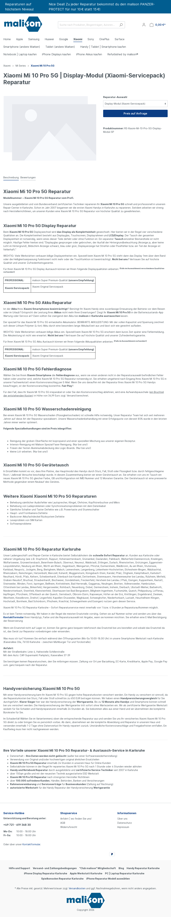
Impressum (123, 827)
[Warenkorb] (158, 25)
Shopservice (68, 813)
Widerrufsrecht (68, 827)
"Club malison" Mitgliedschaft (97, 868)
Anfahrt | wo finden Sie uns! (75, 818)
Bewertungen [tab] (28, 177)
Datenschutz (124, 822)
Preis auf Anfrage (135, 113)
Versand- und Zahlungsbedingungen (55, 868)
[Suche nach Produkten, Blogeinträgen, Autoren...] (87, 24)
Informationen (126, 813)
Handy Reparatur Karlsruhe (143, 868)
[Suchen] (121, 24)
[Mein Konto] (144, 25)
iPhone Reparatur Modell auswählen (108, 878)
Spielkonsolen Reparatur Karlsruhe (62, 878)
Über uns (122, 818)
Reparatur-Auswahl (115, 97)
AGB (62, 822)
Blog (121, 868)
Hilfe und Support (19, 868)
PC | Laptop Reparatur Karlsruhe (124, 873)
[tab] (11, 177)
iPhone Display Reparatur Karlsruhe (45, 873)
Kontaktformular (31, 844)
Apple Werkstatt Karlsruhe (86, 873)
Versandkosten (77, 888)
